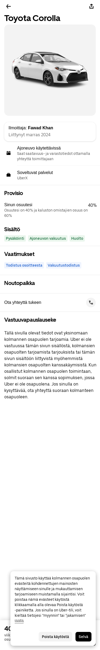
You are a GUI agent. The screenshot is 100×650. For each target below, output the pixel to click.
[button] (52, 210)
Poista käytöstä (55, 637)
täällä (19, 621)
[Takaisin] (8, 6)
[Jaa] (91, 6)
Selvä (83, 637)
